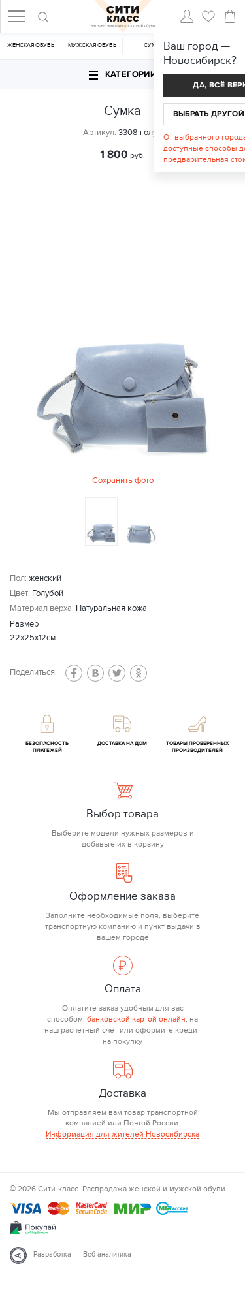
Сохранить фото (123, 480)
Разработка (52, 1254)
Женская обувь (30, 45)
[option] (123, 337)
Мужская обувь (92, 45)
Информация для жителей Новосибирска (122, 1133)
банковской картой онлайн (136, 1019)
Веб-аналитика (107, 1254)
